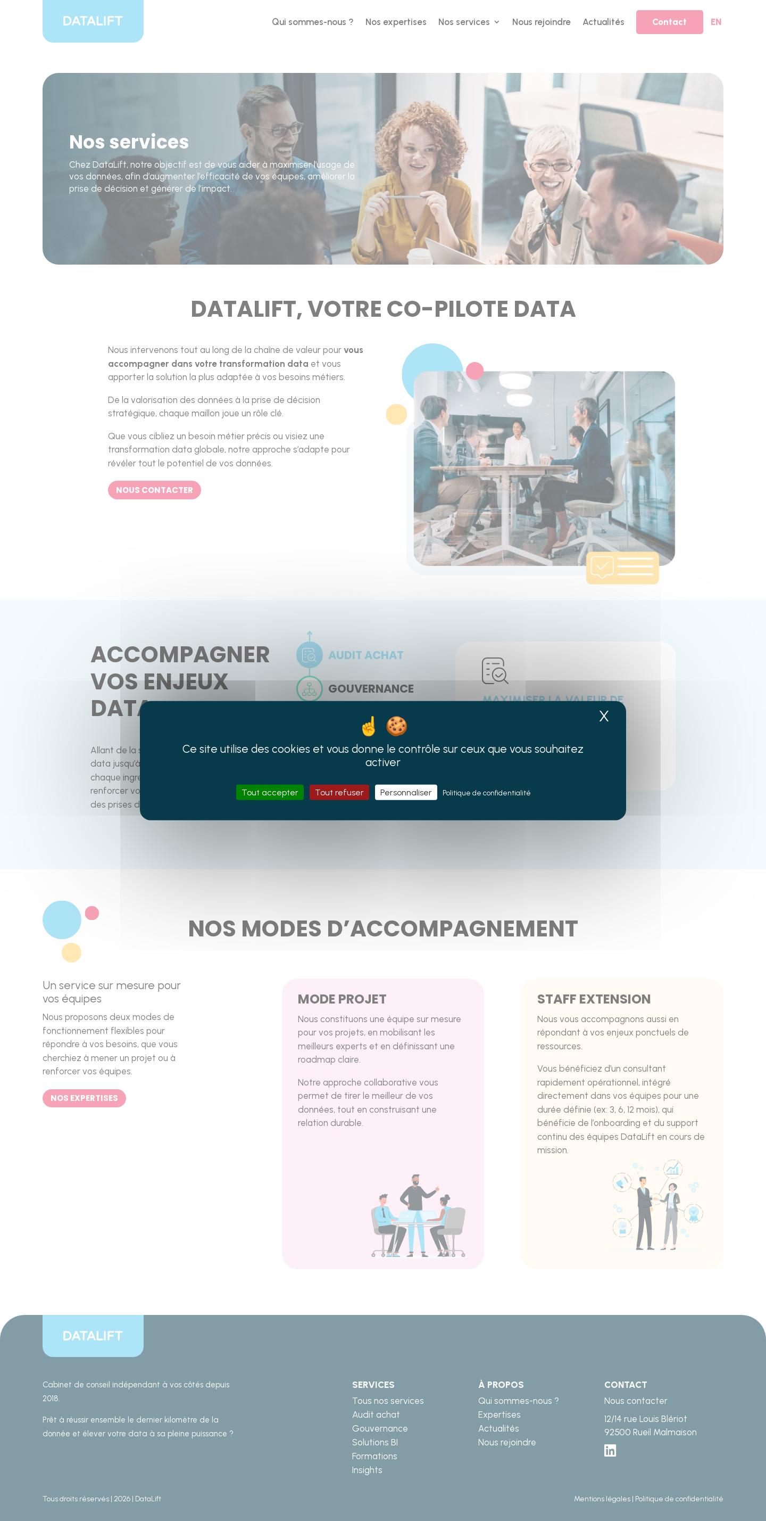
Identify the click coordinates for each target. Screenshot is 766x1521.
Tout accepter (270, 792)
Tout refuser (339, 792)
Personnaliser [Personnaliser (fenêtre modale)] (406, 792)
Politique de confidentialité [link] (487, 793)
